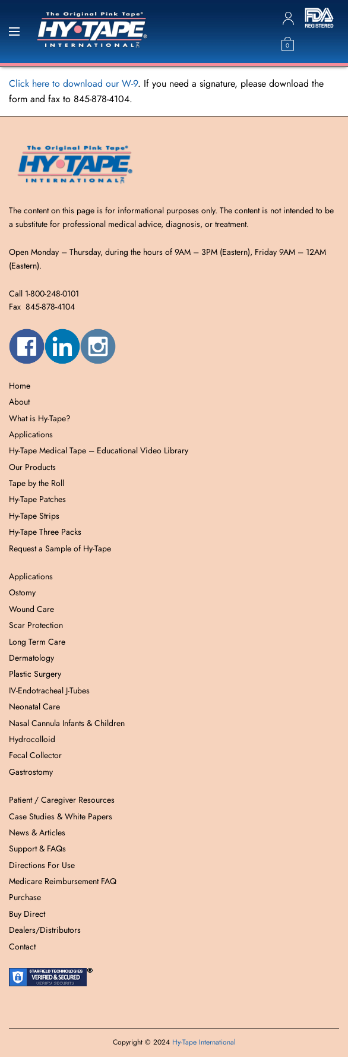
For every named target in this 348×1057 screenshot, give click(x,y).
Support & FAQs (37, 848)
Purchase (25, 897)
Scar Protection (36, 625)
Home (19, 386)
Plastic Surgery (35, 674)
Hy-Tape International (204, 1042)
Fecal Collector (35, 755)
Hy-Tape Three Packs (45, 532)
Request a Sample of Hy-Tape (60, 548)
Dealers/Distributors (45, 930)
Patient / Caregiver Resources (62, 800)
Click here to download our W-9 (73, 83)
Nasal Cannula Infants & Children (67, 723)
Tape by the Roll (36, 483)
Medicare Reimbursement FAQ (62, 881)
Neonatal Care (34, 706)
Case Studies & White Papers (60, 816)
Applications (31, 434)
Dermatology (31, 658)
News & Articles (37, 832)
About (19, 402)
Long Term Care (37, 642)
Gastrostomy (31, 772)
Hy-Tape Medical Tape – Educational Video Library (98, 450)
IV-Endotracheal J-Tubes (49, 690)
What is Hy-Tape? (40, 418)
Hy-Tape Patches (37, 499)
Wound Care (31, 609)
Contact (22, 946)
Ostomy (22, 592)
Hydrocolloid (32, 739)
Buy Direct (27, 914)
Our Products (32, 467)
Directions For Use (42, 865)
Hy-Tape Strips (34, 516)
